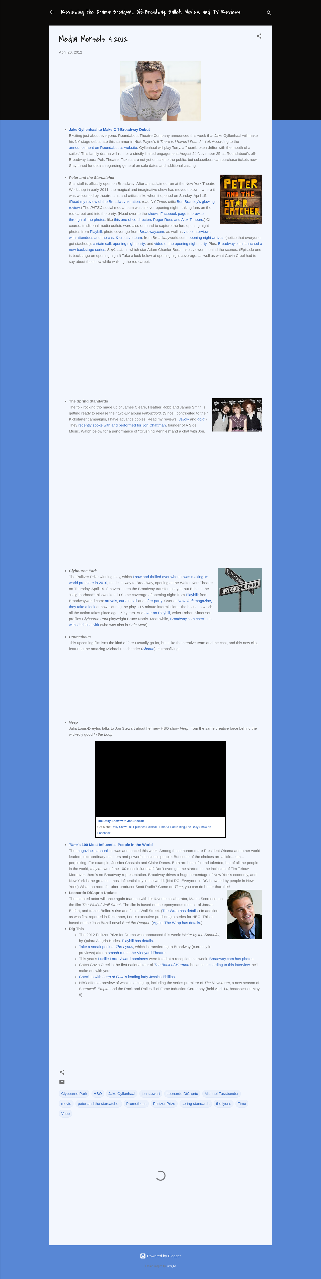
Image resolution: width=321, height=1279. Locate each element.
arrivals (111, 601)
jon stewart (151, 1093)
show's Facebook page (167, 213)
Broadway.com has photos (231, 959)
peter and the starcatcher (99, 1103)
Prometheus (136, 1103)
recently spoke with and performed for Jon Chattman (122, 425)
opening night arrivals (206, 237)
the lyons (223, 1103)
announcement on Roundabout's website (103, 147)
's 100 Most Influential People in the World (111, 844)
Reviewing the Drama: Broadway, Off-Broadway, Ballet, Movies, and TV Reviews (150, 12)
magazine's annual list (94, 850)
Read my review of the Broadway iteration (105, 201)
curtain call (102, 243)
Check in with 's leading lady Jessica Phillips (127, 977)
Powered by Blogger (160, 1256)
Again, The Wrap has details (176, 923)
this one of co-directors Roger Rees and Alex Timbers (158, 219)
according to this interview (228, 965)
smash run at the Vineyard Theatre (137, 953)
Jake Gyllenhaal (121, 1093)
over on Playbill (157, 613)
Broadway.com (151, 231)
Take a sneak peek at (106, 947)
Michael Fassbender (221, 1093)
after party (153, 601)
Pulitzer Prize (164, 1103)
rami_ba (171, 1265)
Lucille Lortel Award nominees (123, 959)
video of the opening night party (180, 243)
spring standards (196, 1103)
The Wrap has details (180, 911)
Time (242, 1103)
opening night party (129, 243)
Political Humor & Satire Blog (165, 827)
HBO (98, 1093)
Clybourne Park (74, 1093)
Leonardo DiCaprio (182, 1093)
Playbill (96, 231)
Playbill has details (137, 941)
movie (66, 1103)
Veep (65, 1113)
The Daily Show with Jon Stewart (120, 821)
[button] (259, 37)
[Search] (269, 13)
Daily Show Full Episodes (128, 827)
